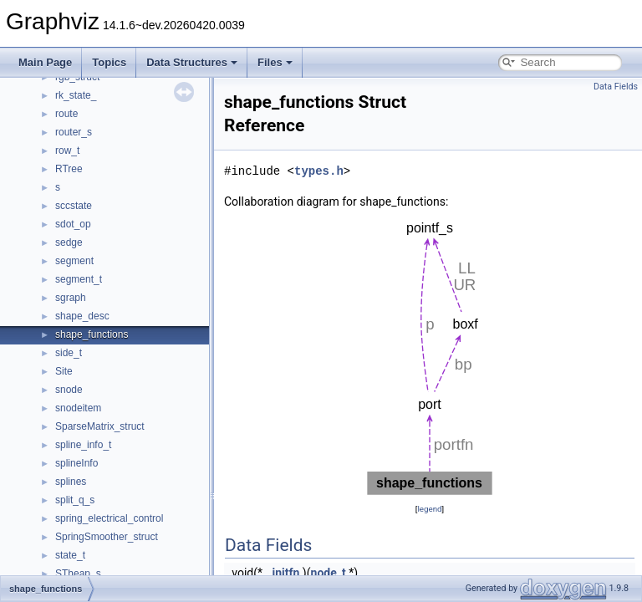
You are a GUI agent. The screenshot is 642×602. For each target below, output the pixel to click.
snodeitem (78, 408)
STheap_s (78, 573)
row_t (67, 150)
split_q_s (74, 500)
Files (275, 62)
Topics (109, 62)
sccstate (73, 206)
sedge (69, 242)
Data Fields (616, 86)
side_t (68, 353)
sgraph (70, 298)
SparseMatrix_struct (100, 426)
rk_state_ (75, 95)
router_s (73, 132)
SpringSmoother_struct (106, 537)
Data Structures (191, 62)
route (66, 114)
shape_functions (91, 334)
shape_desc (82, 316)
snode (69, 389)
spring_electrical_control (109, 518)
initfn (286, 572)
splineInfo (76, 463)
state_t (70, 555)
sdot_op (73, 224)
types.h (319, 171)
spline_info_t (83, 445)
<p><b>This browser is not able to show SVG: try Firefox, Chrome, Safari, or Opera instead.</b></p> (430, 355)
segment (74, 261)
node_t (328, 572)
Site (64, 371)
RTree (69, 169)
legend (429, 508)
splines (70, 481)
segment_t (78, 279)
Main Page (45, 62)
